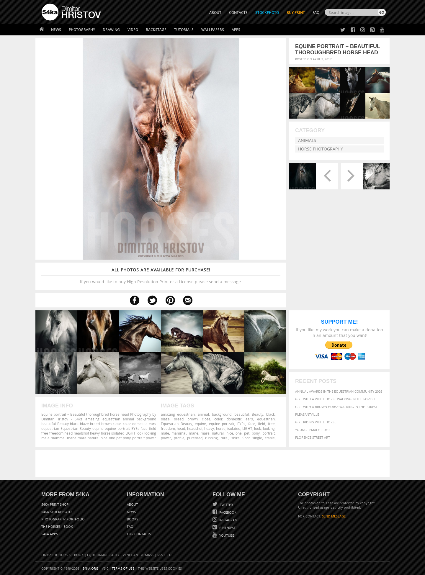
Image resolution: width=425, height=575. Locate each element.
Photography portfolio (63, 519)
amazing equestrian (178, 414)
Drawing (111, 29)
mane (193, 433)
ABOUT (215, 12)
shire (235, 437)
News (56, 29)
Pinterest (227, 527)
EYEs (241, 423)
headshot (194, 428)
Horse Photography (320, 149)
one (239, 433)
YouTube (226, 535)
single (257, 437)
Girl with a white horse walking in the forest (335, 399)
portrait (268, 433)
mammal (178, 433)
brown (192, 419)
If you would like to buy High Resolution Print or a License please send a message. (160, 275)
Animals (307, 140)
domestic (234, 419)
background (221, 414)
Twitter (226, 504)
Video (133, 29)
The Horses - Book (57, 526)
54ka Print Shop (55, 504)
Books (132, 519)
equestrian (266, 419)
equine (200, 423)
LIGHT (247, 428)
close (206, 419)
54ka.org (90, 568)
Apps (236, 29)
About (132, 504)
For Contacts (139, 534)
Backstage (156, 29)
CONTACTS (238, 12)
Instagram (228, 520)
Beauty (257, 414)
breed (179, 419)
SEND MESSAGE (334, 516)
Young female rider (312, 429)
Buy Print (296, 12)
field (261, 423)
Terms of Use (123, 568)
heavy (209, 428)
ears (249, 419)
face (251, 423)
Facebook (227, 512)
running (211, 437)
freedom (168, 428)
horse (220, 428)
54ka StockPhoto (56, 512)
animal (203, 414)
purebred (194, 437)
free (271, 423)
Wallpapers (212, 29)
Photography (82, 29)
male (165, 433)
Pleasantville (307, 414)
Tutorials (184, 29)
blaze (165, 419)
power (166, 437)
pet (246, 433)
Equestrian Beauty (176, 423)
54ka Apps (49, 534)
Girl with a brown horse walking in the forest (336, 406)
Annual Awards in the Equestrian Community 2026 (338, 391)
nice (229, 433)
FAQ (316, 12)
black (270, 414)
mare (205, 433)
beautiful (241, 414)
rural (224, 437)
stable (270, 437)
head (181, 428)
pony (256, 433)
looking (269, 428)
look (257, 428)
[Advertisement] (213, 463)
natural (218, 433)
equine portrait (222, 423)
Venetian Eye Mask (138, 555)
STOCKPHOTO (267, 12)
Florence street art (312, 437)
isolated (233, 428)
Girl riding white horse (315, 422)
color (218, 419)
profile (179, 437)
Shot (246, 437)
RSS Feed (164, 555)
